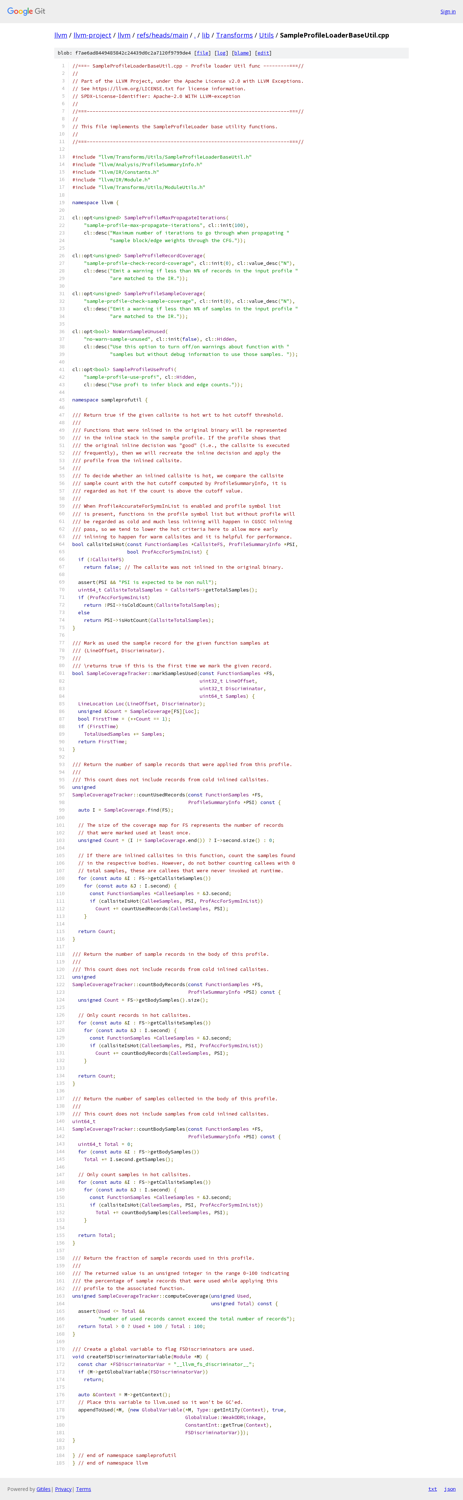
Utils (266, 35)
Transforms (234, 35)
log (221, 53)
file (202, 53)
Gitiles (44, 1489)
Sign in (448, 11)
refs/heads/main (162, 35)
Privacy (63, 1489)
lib (206, 35)
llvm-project (92, 35)
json (450, 1489)
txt (432, 1489)
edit (263, 53)
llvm (60, 35)
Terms (83, 1489)
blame (241, 53)
